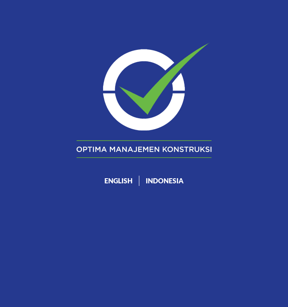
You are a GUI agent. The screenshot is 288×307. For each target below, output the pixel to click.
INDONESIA (165, 181)
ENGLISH (118, 181)
